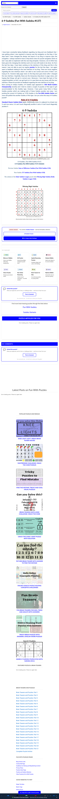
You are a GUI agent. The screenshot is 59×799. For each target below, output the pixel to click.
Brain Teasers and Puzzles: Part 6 (27, 706)
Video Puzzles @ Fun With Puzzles (24, 774)
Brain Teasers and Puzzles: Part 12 (27, 723)
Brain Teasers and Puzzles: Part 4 (27, 701)
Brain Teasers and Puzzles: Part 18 (27, 740)
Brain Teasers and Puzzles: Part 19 (27, 743)
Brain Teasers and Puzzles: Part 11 (27, 720)
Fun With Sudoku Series (46, 93)
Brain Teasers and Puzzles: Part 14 (27, 729)
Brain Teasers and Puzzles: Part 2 (27, 695)
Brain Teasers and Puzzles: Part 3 (27, 698)
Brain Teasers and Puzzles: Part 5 (27, 703)
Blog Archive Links (20, 761)
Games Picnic (19, 789)
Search (54, 10)
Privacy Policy (19, 768)
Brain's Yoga (19, 787)
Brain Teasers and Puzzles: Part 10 (27, 718)
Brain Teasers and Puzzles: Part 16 (27, 734)
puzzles (32, 67)
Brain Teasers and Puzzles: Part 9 (27, 715)
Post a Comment (29, 294)
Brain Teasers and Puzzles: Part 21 (27, 748)
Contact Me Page (20, 763)
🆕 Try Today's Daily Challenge (29, 238)
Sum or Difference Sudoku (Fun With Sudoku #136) (35, 168)
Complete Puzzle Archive (24, 751)
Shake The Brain (20, 784)
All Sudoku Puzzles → (29, 233)
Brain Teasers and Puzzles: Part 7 (27, 709)
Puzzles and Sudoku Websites (23, 772)
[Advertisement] (29, 39)
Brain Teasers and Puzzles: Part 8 (27, 712)
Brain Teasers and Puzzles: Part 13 (27, 726)
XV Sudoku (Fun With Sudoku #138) (33, 172)
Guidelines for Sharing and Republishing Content (28, 765)
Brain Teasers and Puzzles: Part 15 (27, 732)
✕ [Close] (56, 797)
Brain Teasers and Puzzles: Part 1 (27, 692)
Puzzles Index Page (21, 770)
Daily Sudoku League (22, 177)
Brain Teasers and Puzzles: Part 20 (27, 746)
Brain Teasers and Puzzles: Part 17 (27, 737)
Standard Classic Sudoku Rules (12, 102)
